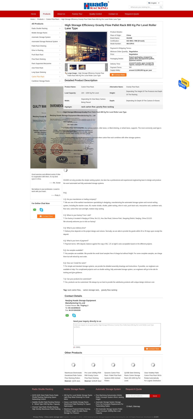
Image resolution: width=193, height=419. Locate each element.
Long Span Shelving (39, 72)
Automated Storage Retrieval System (45, 42)
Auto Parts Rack (37, 68)
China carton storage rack (53, 417)
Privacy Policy (38, 417)
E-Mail (129, 406)
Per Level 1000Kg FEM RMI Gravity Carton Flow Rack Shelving (93, 375)
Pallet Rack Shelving (39, 46)
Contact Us (113, 14)
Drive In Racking (37, 50)
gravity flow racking (109, 290)
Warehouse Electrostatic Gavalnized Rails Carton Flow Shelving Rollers (73, 375)
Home (33, 14)
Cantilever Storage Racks (41, 81)
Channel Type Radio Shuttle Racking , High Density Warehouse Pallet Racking (46, 408)
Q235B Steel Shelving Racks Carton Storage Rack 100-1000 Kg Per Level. (132, 377)
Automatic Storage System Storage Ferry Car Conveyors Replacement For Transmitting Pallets (109, 404)
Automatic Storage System (41, 37)
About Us (61, 14)
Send (155, 396)
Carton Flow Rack (52, 19)
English (155, 3)
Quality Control (95, 14)
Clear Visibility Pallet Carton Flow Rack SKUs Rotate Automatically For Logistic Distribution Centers (152, 378)
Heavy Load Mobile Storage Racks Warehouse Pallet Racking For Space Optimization (77, 404)
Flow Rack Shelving (39, 59)
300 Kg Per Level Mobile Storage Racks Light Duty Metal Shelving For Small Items (78, 397)
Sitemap (136, 406)
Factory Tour (77, 14)
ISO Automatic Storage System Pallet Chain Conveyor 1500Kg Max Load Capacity (109, 411)
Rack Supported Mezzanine (41, 63)
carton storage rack (91, 290)
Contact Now (119, 75)
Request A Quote (132, 14)
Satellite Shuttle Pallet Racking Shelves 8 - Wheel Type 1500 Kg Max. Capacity (46, 403)
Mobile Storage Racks (39, 33)
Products (46, 14)
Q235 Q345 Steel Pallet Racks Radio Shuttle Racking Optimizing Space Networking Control (45, 397)
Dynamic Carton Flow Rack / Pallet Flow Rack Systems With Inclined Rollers (113, 377)
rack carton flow (74, 290)
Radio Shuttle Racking (39, 28)
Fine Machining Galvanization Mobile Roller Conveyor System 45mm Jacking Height (110, 397)
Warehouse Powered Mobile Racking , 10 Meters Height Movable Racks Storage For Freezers (77, 411)
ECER (156, 417)
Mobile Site (130, 410)
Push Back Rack (37, 55)
